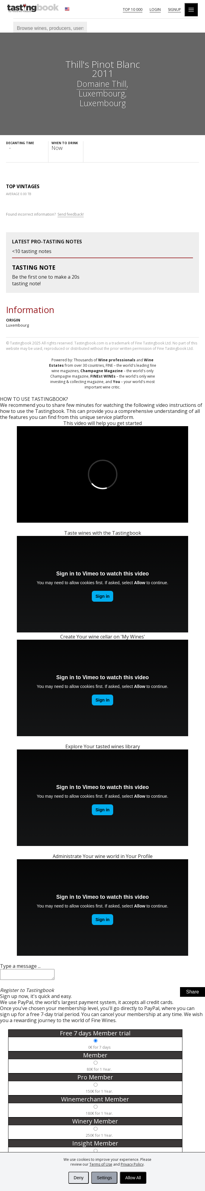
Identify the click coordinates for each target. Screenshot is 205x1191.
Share (192, 993)
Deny (79, 1177)
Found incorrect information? (45, 214)
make (60, 277)
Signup (174, 9)
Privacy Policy (132, 1164)
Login (155, 9)
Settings (104, 1177)
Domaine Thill (101, 83)
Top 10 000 (132, 9)
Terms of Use (100, 1164)
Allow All (133, 1177)
